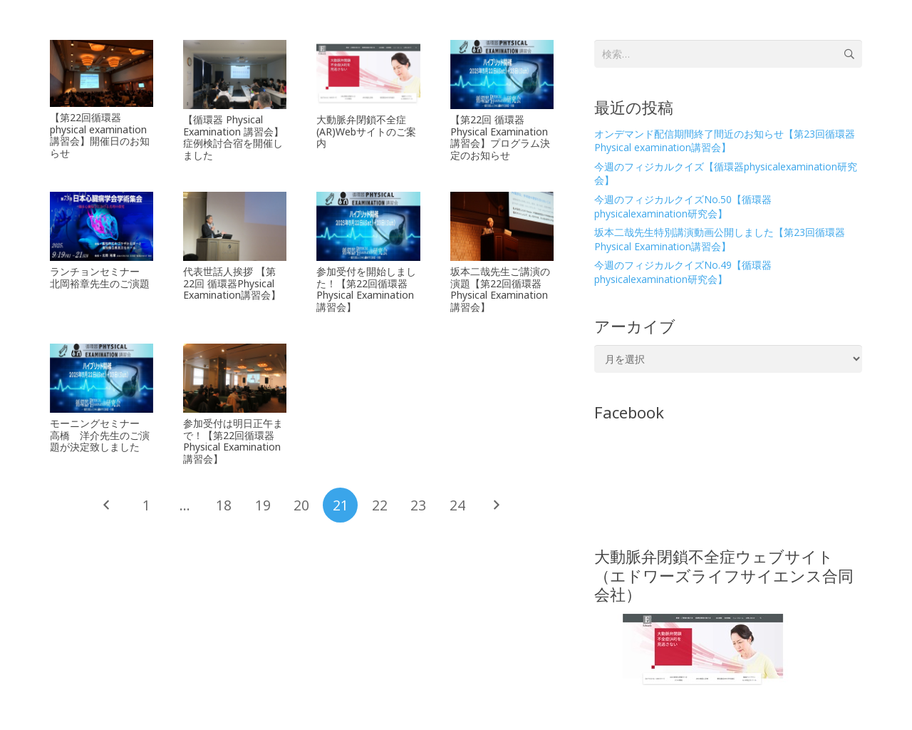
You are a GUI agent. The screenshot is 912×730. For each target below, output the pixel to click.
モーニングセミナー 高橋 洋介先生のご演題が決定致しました (100, 435)
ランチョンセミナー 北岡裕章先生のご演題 (100, 277)
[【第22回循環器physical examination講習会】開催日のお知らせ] (101, 73)
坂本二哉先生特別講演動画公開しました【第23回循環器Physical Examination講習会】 (719, 239)
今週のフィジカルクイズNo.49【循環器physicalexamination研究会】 (683, 272)
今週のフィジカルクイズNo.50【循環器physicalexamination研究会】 (683, 206)
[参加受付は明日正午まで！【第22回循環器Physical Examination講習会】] (234, 378)
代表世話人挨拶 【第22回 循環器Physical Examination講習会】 (232, 283)
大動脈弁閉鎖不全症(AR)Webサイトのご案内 (366, 131)
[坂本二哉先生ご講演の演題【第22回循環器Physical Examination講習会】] (502, 226)
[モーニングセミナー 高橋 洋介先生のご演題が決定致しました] (101, 378)
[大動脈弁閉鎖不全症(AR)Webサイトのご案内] (368, 74)
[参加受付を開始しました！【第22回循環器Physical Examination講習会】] (368, 226)
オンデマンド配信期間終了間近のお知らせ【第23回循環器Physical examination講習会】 (724, 141)
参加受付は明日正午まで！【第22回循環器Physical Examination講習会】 (233, 441)
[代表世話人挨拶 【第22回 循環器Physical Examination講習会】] (234, 226)
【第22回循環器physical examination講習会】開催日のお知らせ (100, 135)
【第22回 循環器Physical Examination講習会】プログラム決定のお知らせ (500, 137)
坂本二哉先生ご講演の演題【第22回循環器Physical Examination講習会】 (500, 289)
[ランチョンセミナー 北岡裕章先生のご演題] (101, 226)
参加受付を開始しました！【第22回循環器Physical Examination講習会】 (366, 289)
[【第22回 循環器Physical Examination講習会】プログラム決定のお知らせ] (502, 74)
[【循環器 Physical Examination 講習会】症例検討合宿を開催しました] (234, 74)
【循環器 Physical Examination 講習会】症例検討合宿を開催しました (233, 137)
